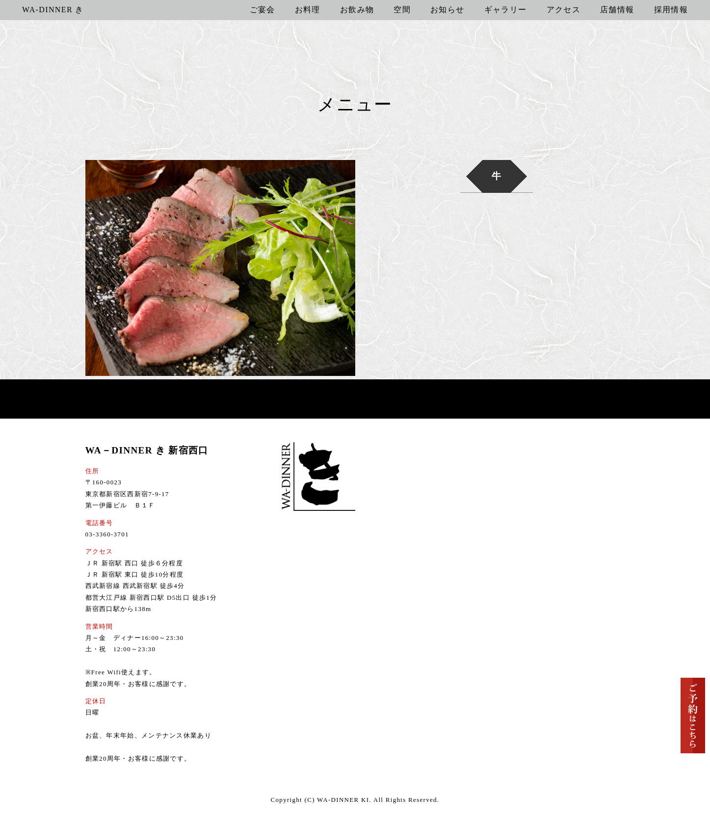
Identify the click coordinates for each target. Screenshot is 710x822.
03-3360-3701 (107, 534)
